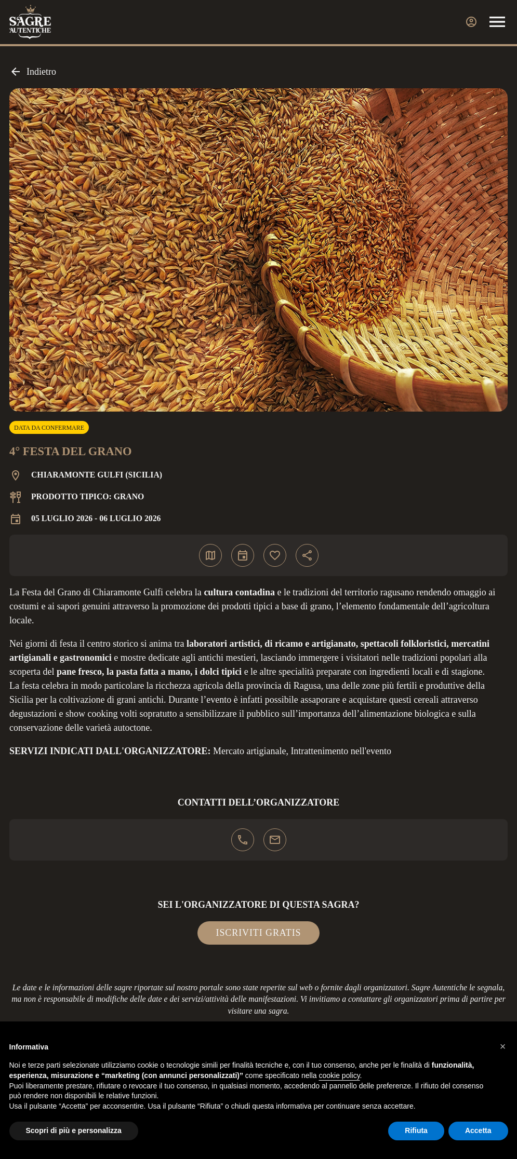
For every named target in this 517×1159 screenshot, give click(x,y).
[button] (503, 1046)
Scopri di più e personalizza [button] (74, 1130)
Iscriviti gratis (258, 933)
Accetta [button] (478, 1130)
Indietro (32, 71)
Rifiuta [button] (416, 1130)
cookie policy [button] (339, 1075)
